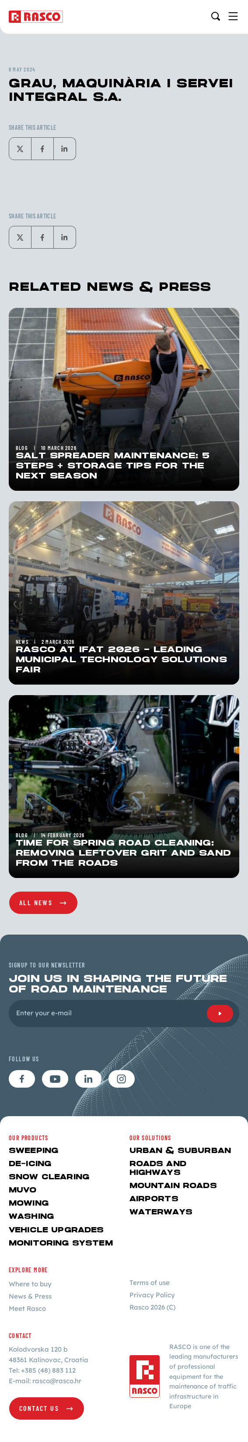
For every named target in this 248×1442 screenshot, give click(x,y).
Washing (31, 1217)
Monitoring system (61, 1243)
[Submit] (220, 1013)
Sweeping (33, 1151)
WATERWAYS (160, 1212)
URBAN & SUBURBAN (180, 1151)
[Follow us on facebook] (22, 1079)
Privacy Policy (152, 1295)
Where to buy (30, 1284)
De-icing (30, 1164)
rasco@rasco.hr (56, 1381)
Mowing (29, 1203)
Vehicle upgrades (56, 1230)
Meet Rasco (27, 1308)
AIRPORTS (153, 1199)
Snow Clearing (49, 1177)
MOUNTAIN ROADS (173, 1186)
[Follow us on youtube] (55, 1079)
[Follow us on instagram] (121, 1079)
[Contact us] (46, 1408)
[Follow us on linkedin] (88, 1079)
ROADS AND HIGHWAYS (157, 1168)
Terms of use (149, 1282)
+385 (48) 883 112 (48, 1370)
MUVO (23, 1190)
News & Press (30, 1296)
